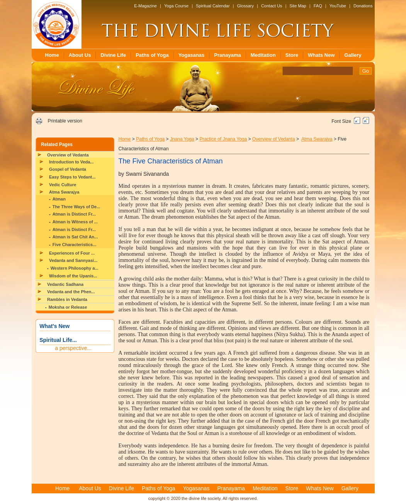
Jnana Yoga (182, 139)
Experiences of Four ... (72, 253)
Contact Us (271, 5)
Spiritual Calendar (212, 5)
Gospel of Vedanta (67, 169)
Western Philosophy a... (75, 268)
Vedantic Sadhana (65, 284)
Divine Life (113, 55)
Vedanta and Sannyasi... (73, 260)
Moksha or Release (68, 307)
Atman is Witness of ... (75, 221)
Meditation (263, 55)
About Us (80, 55)
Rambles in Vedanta (67, 299)
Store (291, 55)
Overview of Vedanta (68, 155)
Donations (363, 5)
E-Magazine (145, 5)
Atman (59, 199)
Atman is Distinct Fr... (74, 214)
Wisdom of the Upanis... (73, 276)
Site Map (297, 5)
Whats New (321, 55)
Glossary (245, 5)
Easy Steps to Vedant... (72, 177)
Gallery (352, 55)
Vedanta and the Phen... (71, 291)
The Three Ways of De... (76, 206)
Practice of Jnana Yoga (223, 139)
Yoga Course (176, 5)
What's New (54, 326)
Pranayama (227, 55)
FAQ (318, 5)
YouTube (338, 5)
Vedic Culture (62, 184)
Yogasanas (191, 55)
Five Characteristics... (75, 244)
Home (52, 55)
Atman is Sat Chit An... (75, 237)
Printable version (65, 121)
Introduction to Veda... (71, 162)
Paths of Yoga (152, 55)
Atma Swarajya (64, 192)
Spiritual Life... (57, 340)
